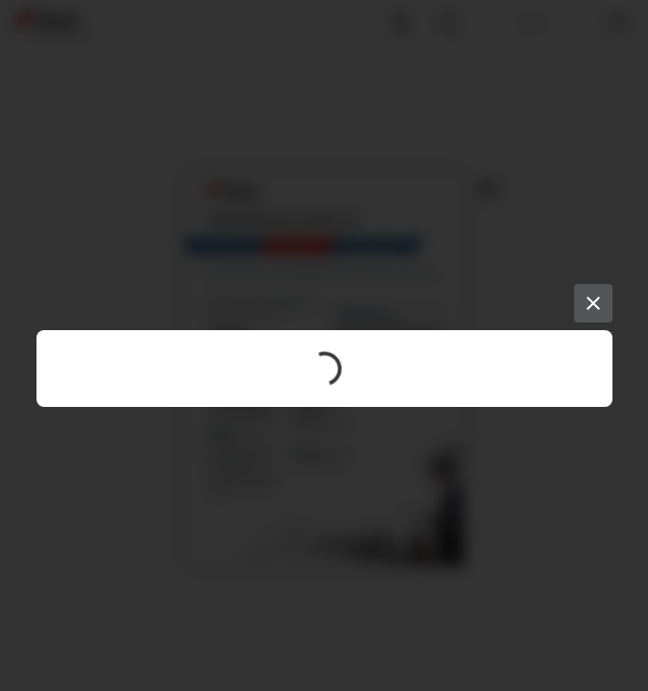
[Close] (593, 303)
